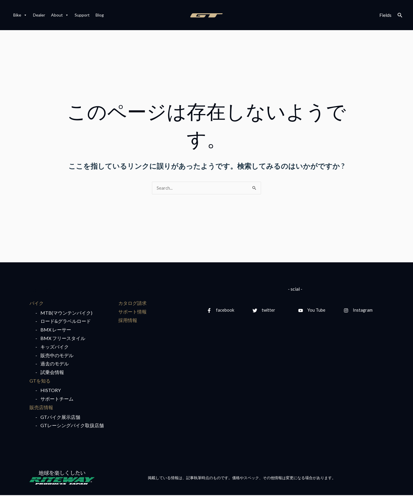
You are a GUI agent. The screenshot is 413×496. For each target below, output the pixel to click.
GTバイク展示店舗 (60, 418)
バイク (37, 303)
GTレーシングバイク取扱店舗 (72, 426)
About (60, 15)
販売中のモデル (56, 356)
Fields (385, 15)
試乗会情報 (52, 373)
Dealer (39, 14)
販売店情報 (41, 408)
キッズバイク (54, 347)
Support (82, 14)
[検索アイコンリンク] (400, 15)
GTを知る (40, 381)
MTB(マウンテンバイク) (66, 313)
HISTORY (50, 391)
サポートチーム (56, 399)
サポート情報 (132, 312)
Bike (20, 15)
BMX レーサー (55, 330)
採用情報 (127, 320)
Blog (100, 14)
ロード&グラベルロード (65, 322)
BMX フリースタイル (62, 338)
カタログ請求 (132, 303)
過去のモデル (54, 364)
